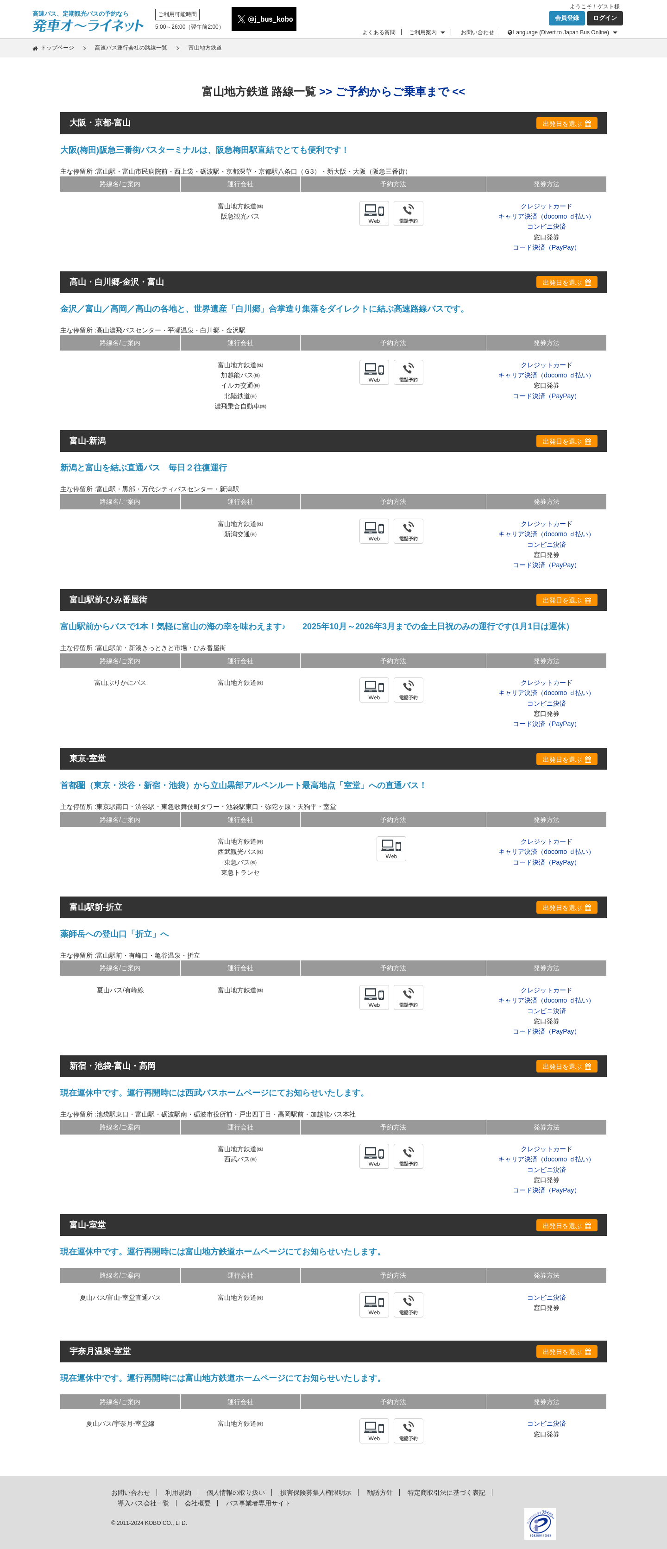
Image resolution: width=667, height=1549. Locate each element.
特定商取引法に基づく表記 (446, 1492)
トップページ (57, 47)
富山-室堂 (87, 1224)
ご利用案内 (423, 32)
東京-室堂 (87, 758)
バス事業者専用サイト (258, 1503)
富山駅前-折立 (95, 907)
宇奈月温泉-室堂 (100, 1351)
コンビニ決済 (546, 226)
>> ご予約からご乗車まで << (392, 91)
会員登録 (567, 17)
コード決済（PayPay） (546, 247)
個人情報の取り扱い (236, 1492)
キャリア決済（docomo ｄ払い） (546, 216)
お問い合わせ (477, 32)
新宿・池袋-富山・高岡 (112, 1066)
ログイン (605, 17)
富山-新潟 (87, 440)
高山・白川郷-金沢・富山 (116, 282)
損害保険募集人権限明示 (316, 1492)
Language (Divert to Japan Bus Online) (561, 32)
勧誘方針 (380, 1492)
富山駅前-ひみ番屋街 (108, 599)
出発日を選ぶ (562, 123)
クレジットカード (547, 206)
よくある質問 (379, 32)
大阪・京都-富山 (100, 122)
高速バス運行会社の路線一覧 (131, 47)
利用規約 (178, 1492)
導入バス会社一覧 (144, 1503)
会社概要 (198, 1503)
